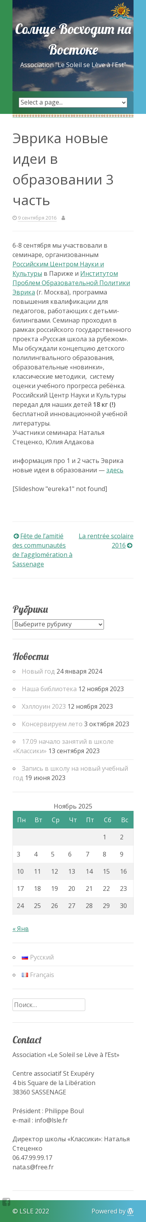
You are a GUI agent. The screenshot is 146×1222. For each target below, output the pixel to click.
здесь (114, 470)
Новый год (38, 671)
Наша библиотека (49, 689)
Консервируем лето (52, 724)
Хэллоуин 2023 (44, 706)
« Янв (20, 928)
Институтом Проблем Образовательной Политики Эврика (71, 282)
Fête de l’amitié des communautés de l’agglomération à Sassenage (42, 550)
